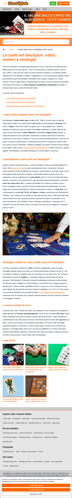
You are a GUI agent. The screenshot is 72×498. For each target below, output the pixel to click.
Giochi (17, 9)
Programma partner (8, 451)
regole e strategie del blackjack (35, 148)
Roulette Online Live (21, 423)
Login (53, 3)
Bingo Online (56, 423)
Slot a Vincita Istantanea (10, 437)
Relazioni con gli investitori (29, 451)
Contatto (5, 466)
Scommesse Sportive (25, 437)
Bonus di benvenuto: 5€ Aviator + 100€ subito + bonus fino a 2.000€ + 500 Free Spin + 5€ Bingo (48, 29)
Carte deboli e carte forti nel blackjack (20, 102)
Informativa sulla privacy (10, 461)
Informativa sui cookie (25, 461)
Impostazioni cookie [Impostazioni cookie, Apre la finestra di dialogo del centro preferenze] (36, 495)
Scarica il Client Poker (25, 433)
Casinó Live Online (8, 423)
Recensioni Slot (7, 441)
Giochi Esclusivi (38, 433)
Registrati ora (63, 3)
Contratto (46, 461)
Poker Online (46, 423)
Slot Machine (7, 9)
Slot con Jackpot (49, 433)
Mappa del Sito (14, 466)
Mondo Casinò (27, 9)
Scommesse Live (37, 437)
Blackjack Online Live (35, 423)
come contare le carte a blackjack (51, 292)
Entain (18, 451)
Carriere (40, 451)
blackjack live (16, 168)
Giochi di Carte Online (53, 418)
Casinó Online (7, 418)
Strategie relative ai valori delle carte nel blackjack (25, 106)
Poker (38, 9)
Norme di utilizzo (37, 461)
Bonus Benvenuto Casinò (10, 433)
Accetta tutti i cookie (36, 487)
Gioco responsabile (56, 461)
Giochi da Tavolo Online (38, 418)
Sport (45, 9)
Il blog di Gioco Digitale (50, 437)
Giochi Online (26, 418)
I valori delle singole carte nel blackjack (21, 98)
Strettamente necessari (36, 491)
